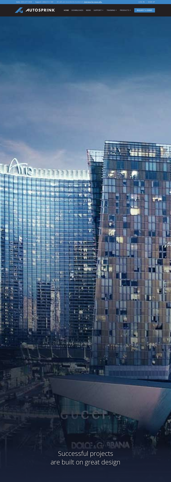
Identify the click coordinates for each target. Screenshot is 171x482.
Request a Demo (144, 10)
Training (111, 10)
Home (66, 10)
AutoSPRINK (35, 10)
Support (98, 10)
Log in (142, 2)
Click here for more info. (93, 2)
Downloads (77, 10)
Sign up (151, 2)
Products (124, 10)
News (88, 10)
